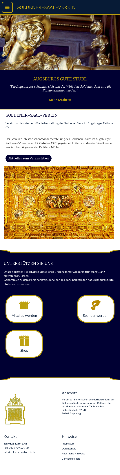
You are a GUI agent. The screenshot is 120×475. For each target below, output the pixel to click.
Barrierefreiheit (71, 458)
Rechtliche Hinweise (73, 453)
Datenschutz (69, 448)
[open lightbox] (59, 202)
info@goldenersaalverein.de (19, 452)
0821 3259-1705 (17, 443)
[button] (7, 7)
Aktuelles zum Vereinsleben (28, 158)
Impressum (68, 443)
